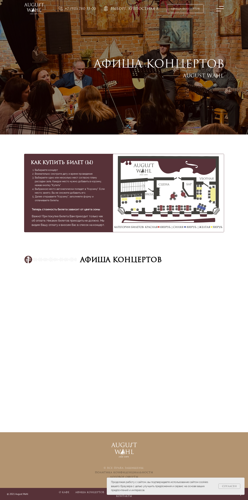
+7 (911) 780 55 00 (80, 8)
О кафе (64, 492)
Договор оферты (124, 477)
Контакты (124, 496)
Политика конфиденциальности (124, 472)
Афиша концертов (89, 492)
